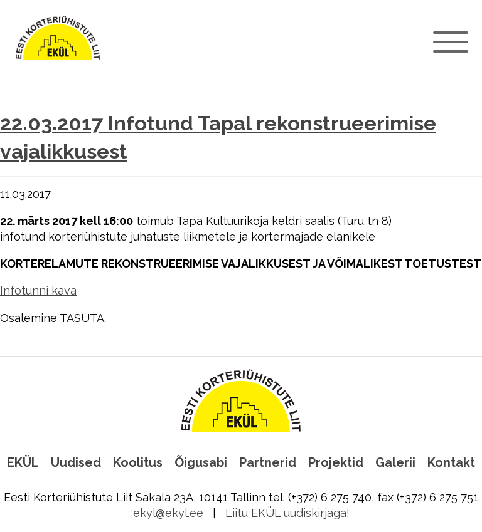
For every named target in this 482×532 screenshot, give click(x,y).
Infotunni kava (38, 290)
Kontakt (451, 462)
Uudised (76, 462)
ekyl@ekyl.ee (168, 512)
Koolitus (138, 462)
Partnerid (267, 462)
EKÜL (23, 462)
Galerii (395, 462)
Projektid (335, 462)
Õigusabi (200, 462)
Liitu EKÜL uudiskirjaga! (287, 512)
